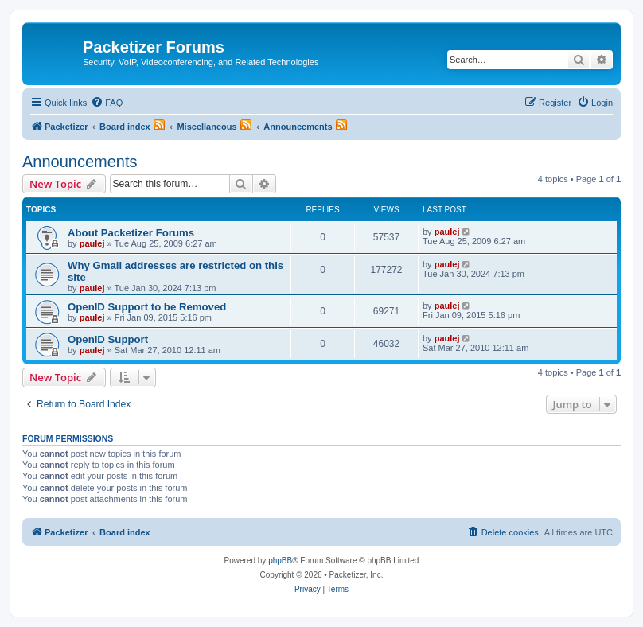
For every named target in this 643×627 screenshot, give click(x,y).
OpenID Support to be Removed (147, 307)
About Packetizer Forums (131, 233)
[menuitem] (107, 102)
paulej (92, 243)
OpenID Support (108, 339)
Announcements (80, 161)
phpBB (280, 560)
